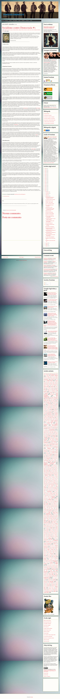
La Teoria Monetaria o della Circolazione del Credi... (50, 209)
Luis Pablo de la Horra (55, 502)
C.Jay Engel (45, 403)
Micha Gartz (55, 514)
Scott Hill (49, 557)
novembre (47, 193)
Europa (54, 436)
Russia (51, 553)
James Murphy (49, 470)
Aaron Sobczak (46, 374)
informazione (52, 462)
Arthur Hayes (53, 387)
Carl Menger (53, 403)
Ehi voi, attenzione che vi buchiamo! (49, 205)
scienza (54, 556)
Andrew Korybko (54, 382)
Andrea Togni (52, 381)
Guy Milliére (46, 456)
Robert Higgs (47, 548)
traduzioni (46, 577)
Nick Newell (55, 525)
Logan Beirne (46, 500)
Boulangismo (16, 124)
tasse (51, 570)
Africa (48, 375)
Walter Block (53, 585)
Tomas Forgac (55, 576)
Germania (56, 447)
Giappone (49, 448)
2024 (46, 171)
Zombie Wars (46, 592)
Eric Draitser (48, 433)
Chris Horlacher (53, 406)
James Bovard (46, 469)
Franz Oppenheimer (52, 440)
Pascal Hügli (56, 529)
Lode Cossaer (56, 499)
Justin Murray (55, 487)
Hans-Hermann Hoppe (47, 457)
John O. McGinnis (52, 479)
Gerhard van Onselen (50, 447)
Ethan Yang (51, 435)
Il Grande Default (46, 113)
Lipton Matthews (51, 498)
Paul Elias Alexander (54, 532)
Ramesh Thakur (52, 542)
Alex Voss (52, 377)
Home (3, 20)
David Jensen (49, 420)
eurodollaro (48, 436)
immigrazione (49, 461)
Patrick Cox (51, 530)
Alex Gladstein (55, 376)
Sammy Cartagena (55, 555)
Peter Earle (50, 535)
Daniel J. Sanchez (54, 416)
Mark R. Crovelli (53, 507)
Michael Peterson (55, 517)
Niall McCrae (47, 524)
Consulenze (27, 20)
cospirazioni (49, 414)
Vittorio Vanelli (48, 584)
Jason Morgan (51, 472)
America (52, 379)
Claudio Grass (47, 411)
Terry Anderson (51, 572)
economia (51, 429)
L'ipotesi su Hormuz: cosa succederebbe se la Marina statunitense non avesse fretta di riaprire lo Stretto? (52, 314)
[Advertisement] (21, 247)
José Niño (55, 483)
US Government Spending (48, 636)
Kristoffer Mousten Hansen (54, 493)
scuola (45, 558)
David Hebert (52, 419)
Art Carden (48, 387)
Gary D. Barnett (56, 443)
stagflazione (51, 563)
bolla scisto (47, 398)
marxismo (50, 510)
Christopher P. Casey (46, 408)
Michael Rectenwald (53, 518)
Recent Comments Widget (55, 276)
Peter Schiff (49, 536)
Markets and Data (46, 631)
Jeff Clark (47, 474)
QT (57, 541)
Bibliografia (23, 20)
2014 (46, 185)
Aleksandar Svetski (49, 376)
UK (45, 579)
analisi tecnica (49, 380)
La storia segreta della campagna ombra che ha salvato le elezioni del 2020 (52, 355)
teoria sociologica (53, 571)
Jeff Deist (51, 474)
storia (48, 568)
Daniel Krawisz (46, 417)
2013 (46, 186)
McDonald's (45, 512)
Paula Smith (55, 533)
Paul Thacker (50, 533)
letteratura (53, 496)
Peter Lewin (45, 536)
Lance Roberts (51, 494)
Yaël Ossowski (46, 590)
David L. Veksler (54, 420)
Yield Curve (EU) (46, 639)
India (55, 461)
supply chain (54, 568)
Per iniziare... (6, 20)
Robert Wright (55, 550)
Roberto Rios (45, 551)
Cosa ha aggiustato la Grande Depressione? (50, 235)
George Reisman (52, 446)
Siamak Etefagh (49, 560)
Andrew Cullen (49, 382)
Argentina (51, 386)
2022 (46, 174)
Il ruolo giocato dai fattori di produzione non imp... (50, 198)
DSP (44, 428)
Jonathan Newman (46, 483)
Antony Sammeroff (54, 385)
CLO (51, 411)
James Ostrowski (54, 470)
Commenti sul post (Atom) (23, 260)
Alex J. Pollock (47, 377)
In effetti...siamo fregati (49, 202)
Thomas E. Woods (50, 573)
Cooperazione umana (49, 207)
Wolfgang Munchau (55, 589)
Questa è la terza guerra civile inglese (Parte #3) (52, 307)
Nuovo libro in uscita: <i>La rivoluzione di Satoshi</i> (49, 27)
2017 (46, 181)
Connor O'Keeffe (46, 413)
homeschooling (46, 460)
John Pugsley (53, 480)
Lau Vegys (56, 494)
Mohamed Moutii (54, 521)
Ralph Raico (46, 542)
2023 (46, 172)
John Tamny (55, 481)
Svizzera (55, 569)
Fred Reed (48, 441)
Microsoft (52, 519)
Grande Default (55, 452)
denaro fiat (49, 423)
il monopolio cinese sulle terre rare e (49, 265)
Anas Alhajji (47, 381)
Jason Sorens (46, 473)
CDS (45, 405)
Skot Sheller (47, 562)
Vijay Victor (53, 583)
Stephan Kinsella (55, 565)
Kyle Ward (46, 494)
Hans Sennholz (55, 456)
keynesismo (49, 491)
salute (45, 555)
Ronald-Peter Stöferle (51, 552)
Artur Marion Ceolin (50, 388)
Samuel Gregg (47, 556)
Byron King (55, 402)
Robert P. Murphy (50, 549)
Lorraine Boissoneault (52, 500)
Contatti (31, 20)
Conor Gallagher (52, 413)
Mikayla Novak (50, 520)
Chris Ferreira (48, 406)
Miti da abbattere (15, 20)
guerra (51, 454)
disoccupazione (55, 425)
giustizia (53, 449)
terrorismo (45, 572)
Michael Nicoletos (49, 517)
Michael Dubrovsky (46, 515)
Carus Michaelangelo (50, 404)
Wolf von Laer (50, 589)
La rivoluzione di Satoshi (47, 115)
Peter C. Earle (46, 535)
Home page (21, 257)
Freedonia (46, 442)
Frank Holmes (52, 439)
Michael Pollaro (46, 518)
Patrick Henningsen (46, 531)
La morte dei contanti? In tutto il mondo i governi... (50, 219)
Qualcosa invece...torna (49, 200)
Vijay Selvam (48, 583)
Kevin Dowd (53, 490)
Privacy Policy (46, 673)
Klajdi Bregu (55, 492)
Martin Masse (56, 509)
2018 (46, 179)
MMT (44, 521)
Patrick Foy (55, 530)
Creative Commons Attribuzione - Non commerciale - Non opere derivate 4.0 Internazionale (50, 671)
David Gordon (47, 419)
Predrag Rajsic (46, 540)
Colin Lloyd (45, 412)
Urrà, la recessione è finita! (50, 203)
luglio (47, 244)
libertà (53, 497)
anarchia (56, 380)
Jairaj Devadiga (49, 468)
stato (56, 563)
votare (3, 31)
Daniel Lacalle (52, 417)
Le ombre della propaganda (50, 236)
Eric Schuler (50, 434)
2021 (46, 175)
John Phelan (49, 480)
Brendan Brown (46, 400)
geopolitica (47, 445)
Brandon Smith (50, 399)
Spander (45, 265)
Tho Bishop (45, 573)
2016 (46, 182)
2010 (46, 190)
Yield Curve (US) (46, 641)
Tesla (56, 572)
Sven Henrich (46, 569)
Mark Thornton (51, 508)
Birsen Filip (56, 392)
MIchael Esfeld (52, 515)
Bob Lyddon (52, 393)
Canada (49, 403)
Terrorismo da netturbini (49, 212)
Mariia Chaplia (50, 506)
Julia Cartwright (50, 487)
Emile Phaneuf (51, 432)
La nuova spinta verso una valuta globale (50, 217)
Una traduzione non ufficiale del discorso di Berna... (50, 230)
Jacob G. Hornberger (51, 467)
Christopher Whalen (46, 409)
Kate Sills (53, 489)
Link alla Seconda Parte (6, 196)
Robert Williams (49, 550)
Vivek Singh (52, 584)
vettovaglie (51, 581)
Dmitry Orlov (47, 426)
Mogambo (48, 521)
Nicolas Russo (53, 526)
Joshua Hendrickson (51, 486)
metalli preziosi (48, 514)
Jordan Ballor (51, 483)
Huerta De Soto (53, 460)
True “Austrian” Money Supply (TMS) (49, 634)
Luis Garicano (49, 502)
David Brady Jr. (51, 418)
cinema (55, 409)
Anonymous (45, 258)
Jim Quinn (51, 476)
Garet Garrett (50, 443)
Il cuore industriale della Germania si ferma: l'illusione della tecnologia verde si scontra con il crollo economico (52, 339)
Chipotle (54, 405)
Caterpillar (56, 404)
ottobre (47, 194)
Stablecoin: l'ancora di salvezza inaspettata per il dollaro (53, 362)
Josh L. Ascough (51, 485)
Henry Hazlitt (47, 459)
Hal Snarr (50, 456)
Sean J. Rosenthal (51, 558)
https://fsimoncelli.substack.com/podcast (50, 107)
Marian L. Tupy (46, 506)
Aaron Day (45, 373)
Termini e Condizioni (47, 676)
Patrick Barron (47, 530)
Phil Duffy (55, 538)
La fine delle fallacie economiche (49, 123)
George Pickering (46, 446)
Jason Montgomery (46, 472)
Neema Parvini (51, 523)
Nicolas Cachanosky (47, 526)
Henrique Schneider (55, 458)
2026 (46, 168)
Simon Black (50, 561)
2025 (46, 170)
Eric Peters (46, 434)
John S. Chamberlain (49, 481)
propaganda (55, 540)
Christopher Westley (54, 408)
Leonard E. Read (46, 496)
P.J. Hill (52, 529)
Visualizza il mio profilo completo (49, 162)
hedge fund (48, 458)
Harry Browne (53, 457)
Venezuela (45, 581)
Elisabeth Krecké (46, 432)
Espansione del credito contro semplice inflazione (50, 228)
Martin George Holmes (50, 509)
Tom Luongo (49, 576)
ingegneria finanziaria (49, 463)
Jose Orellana (45, 484)
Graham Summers (48, 452)
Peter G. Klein (55, 535)
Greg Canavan (52, 453)
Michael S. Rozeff (46, 519)
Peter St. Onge (54, 536)
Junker (37, 134)
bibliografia (53, 390)
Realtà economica (48, 210)
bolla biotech (52, 394)
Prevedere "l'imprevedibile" (50, 213)
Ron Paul (45, 552)
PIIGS (51, 539)
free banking (54, 441)
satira (51, 556)
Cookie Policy (46, 674)
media (49, 512)
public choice (53, 541)
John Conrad (49, 478)
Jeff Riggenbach (56, 474)
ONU (48, 529)
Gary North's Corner (54, 444)
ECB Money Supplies (47, 625)
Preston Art (50, 540)
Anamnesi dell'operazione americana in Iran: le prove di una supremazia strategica (52, 293)
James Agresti (55, 468)
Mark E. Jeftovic (46, 507)
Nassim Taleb (45, 523)
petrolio (49, 538)
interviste (54, 464)
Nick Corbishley (53, 524)
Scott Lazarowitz (54, 557)
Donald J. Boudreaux (54, 426)
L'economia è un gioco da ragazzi (49, 116)
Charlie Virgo (50, 405)
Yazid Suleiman (56, 590)
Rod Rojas (49, 551)
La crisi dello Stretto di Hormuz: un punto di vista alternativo (53, 300)
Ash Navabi (55, 388)
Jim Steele (55, 476)
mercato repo (55, 513)
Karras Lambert (49, 489)
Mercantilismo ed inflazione (50, 226)
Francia (46, 438)
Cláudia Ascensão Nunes (54, 410)
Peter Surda (45, 537)
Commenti (46, 284)
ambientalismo (46, 379)
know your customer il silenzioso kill (50, 269)
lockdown (50, 499)
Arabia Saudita (46, 386)
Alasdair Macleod (54, 375)
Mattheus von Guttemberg (47, 511)
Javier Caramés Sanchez (52, 473)
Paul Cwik (48, 532)
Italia (48, 465)
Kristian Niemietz (46, 493)
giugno (47, 245)
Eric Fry (52, 433)
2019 (46, 178)
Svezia (51, 569)
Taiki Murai (46, 570)
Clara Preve (48, 410)
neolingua (56, 523)
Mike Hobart (55, 520)
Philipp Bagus (46, 539)
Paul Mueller (45, 533)
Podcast (19, 20)
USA (54, 579)
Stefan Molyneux (49, 565)
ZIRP (55, 591)
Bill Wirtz (54, 391)
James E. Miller (51, 469)
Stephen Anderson (52, 566)
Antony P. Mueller (46, 385)
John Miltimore (46, 479)
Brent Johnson (53, 400)
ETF (47, 435)
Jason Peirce (56, 472)
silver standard (46, 561)
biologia (51, 392)
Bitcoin (46, 393)
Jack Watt (45, 467)
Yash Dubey (51, 590)
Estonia (45, 435)
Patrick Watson (52, 531)
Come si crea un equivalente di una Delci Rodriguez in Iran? (52, 331)
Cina (51, 409)
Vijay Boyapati (50, 582)
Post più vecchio (38, 257)
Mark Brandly (55, 506)
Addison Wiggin (51, 374)
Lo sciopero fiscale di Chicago (50, 199)
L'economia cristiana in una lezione (49, 118)
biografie (47, 392)
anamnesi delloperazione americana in (50, 258)
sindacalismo (56, 561)
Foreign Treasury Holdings (48, 628)
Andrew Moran (46, 383)
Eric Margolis (56, 433)
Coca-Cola (55, 411)
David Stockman (54, 421)
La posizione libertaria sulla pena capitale (50, 221)
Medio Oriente (55, 512)
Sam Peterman (50, 555)
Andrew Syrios (52, 383)
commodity (49, 412)
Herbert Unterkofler (53, 459)
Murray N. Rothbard (47, 522)
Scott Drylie (45, 557)
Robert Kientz (52, 548)
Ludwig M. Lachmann (50, 501)
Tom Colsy (45, 576)
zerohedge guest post (48, 591)
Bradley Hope (52, 398)
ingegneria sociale (47, 464)
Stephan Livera (47, 566)
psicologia (47, 541)
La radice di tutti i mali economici (49, 121)
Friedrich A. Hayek (53, 442)
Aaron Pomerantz (50, 373)
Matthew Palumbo (54, 511)
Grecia (47, 453)
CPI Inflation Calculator (47, 623)
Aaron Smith (55, 373)
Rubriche (10, 20)
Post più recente (5, 257)
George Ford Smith (54, 445)
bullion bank (49, 402)
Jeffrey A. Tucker (48, 475)
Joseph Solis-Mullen (51, 484)
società (51, 562)
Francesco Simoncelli (47, 269)
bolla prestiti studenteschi (53, 397)
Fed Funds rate (46, 626)
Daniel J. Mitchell (47, 416)
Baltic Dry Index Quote (47, 620)
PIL (55, 539)
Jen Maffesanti (56, 475)
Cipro (44, 410)
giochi (49, 449)
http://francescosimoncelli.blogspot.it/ (20, 194)
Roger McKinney (54, 551)
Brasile (55, 399)
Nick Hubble (50, 525)
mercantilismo (48, 513)
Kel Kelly (49, 490)
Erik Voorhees (55, 434)
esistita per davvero (47, 62)
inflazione (45, 462)
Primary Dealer (46, 633)
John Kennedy (55, 478)
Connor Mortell (55, 412)
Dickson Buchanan (51, 424)
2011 (46, 189)
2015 (46, 183)
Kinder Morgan (50, 492)
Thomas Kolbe (50, 574)
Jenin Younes (47, 476)
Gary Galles (46, 444)
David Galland (56, 418)
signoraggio (54, 560)
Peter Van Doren (51, 537)
